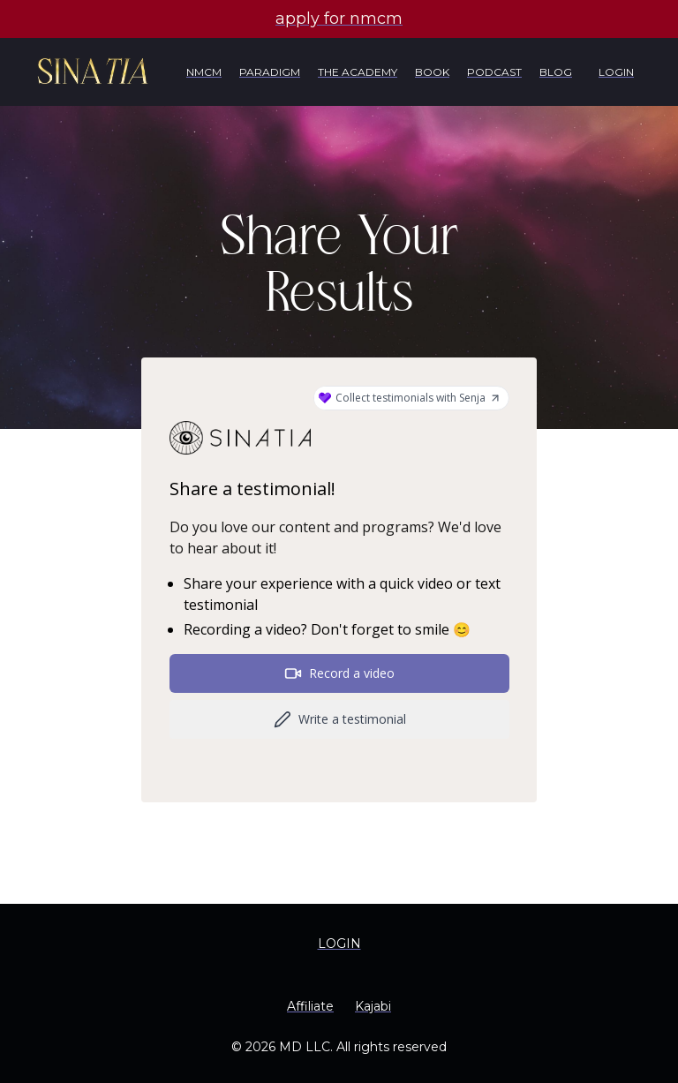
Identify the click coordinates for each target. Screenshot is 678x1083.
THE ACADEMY (357, 72)
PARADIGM (269, 72)
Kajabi (373, 1006)
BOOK (432, 72)
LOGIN (616, 72)
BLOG (555, 72)
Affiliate (310, 1006)
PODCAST (494, 72)
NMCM (204, 72)
